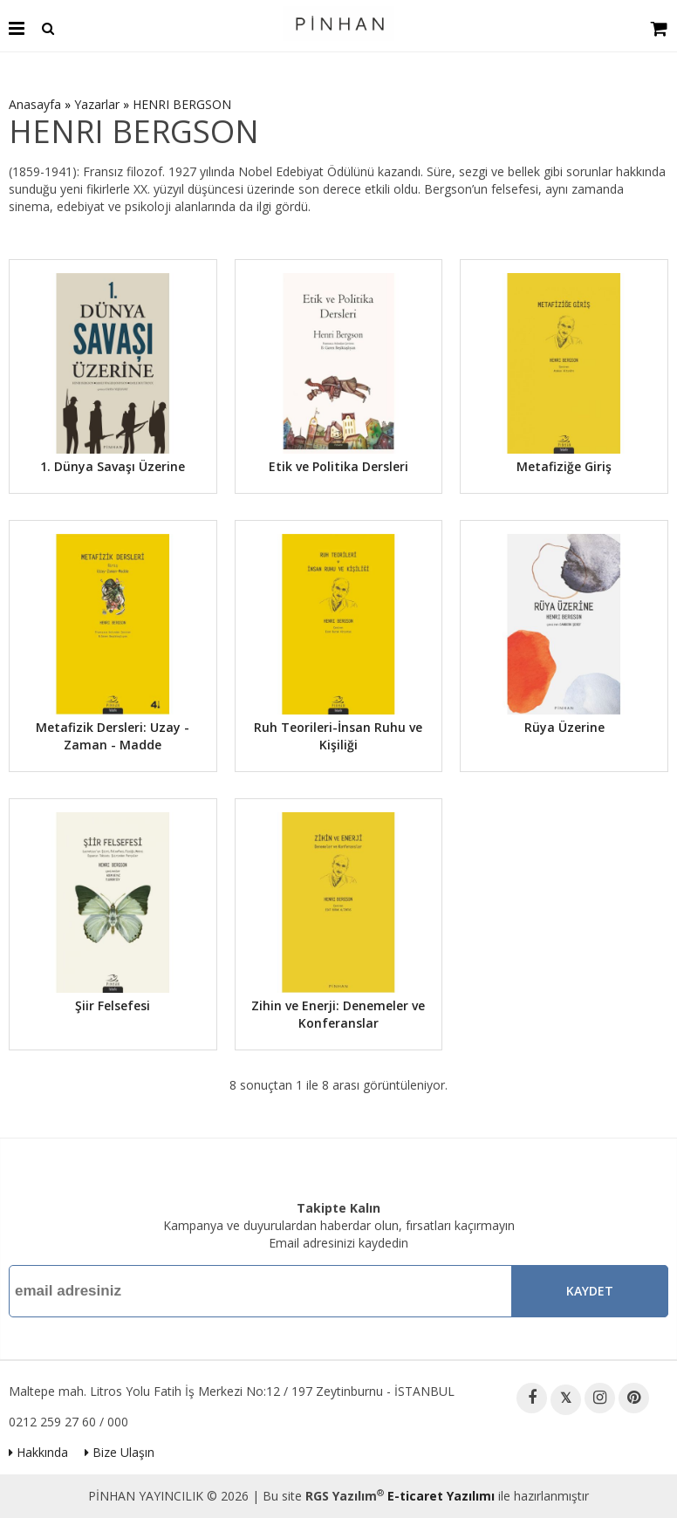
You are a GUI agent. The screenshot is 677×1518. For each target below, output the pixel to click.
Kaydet (589, 1290)
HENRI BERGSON (182, 104)
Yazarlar (97, 104)
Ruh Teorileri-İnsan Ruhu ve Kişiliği (338, 736)
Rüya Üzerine (564, 727)
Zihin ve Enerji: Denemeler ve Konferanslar (338, 1014)
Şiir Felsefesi (112, 1005)
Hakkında (38, 1452)
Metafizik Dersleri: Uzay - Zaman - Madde (112, 736)
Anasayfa (35, 104)
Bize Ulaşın (119, 1452)
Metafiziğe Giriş (564, 466)
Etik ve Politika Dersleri (338, 466)
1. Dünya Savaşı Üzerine (112, 466)
